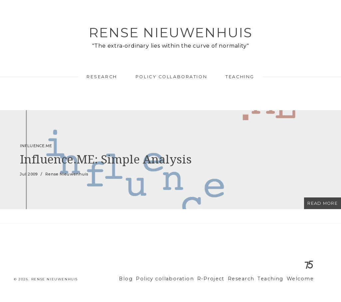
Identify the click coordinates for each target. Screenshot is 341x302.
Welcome (301, 278)
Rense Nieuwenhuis (170, 32)
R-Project (220, 278)
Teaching (239, 76)
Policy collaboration (171, 76)
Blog (144, 278)
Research (102, 76)
